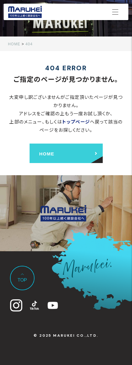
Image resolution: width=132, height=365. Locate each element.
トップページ (76, 121)
